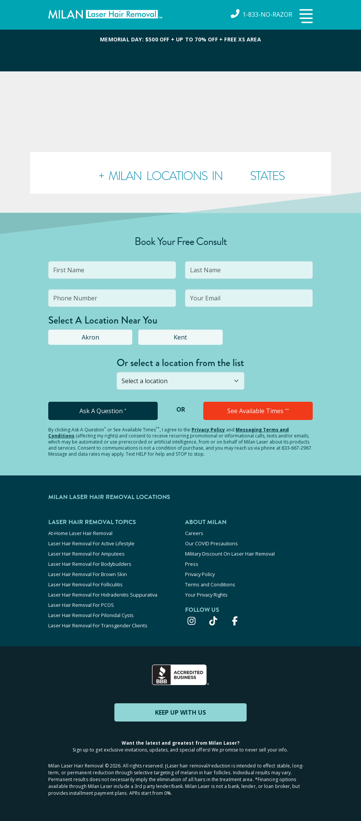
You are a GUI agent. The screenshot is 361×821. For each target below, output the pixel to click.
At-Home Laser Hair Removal (80, 533)
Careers (194, 533)
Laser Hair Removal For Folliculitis (85, 584)
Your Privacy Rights (206, 594)
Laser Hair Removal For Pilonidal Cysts (91, 615)
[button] (305, 17)
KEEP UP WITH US (180, 712)
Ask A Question (102, 411)
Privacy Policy (208, 429)
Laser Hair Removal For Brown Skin (87, 574)
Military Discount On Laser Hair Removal (230, 553)
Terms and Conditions (210, 584)
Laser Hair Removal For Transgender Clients (97, 625)
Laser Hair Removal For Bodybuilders (89, 563)
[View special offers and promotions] (180, 50)
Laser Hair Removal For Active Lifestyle (91, 543)
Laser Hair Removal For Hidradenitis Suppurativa (102, 594)
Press (191, 563)
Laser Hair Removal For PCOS (81, 605)
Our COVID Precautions (211, 543)
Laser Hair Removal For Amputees (86, 553)
